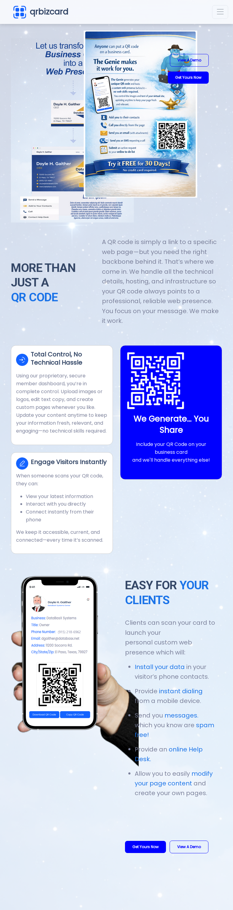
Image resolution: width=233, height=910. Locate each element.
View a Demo (189, 60)
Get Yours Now (188, 77)
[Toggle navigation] (220, 12)
